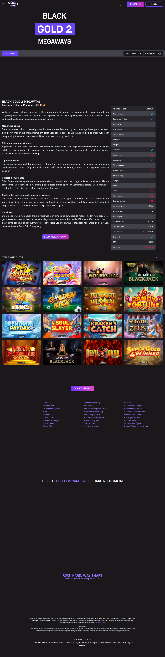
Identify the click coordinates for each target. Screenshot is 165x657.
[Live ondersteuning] (121, 4)
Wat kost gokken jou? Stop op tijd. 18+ (82, 551)
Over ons (47, 403)
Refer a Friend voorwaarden (136, 426)
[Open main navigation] (3, 4)
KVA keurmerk (90, 423)
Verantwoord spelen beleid (95, 408)
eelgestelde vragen (133, 405)
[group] (10, 53)
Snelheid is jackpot (51, 420)
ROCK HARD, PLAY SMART (82, 548)
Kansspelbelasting (92, 403)
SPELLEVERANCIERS (71, 481)
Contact (127, 403)
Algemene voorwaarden (134, 411)
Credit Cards (48, 417)
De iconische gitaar (51, 408)
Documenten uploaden (134, 414)
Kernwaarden (48, 405)
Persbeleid (88, 405)
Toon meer (159, 258)
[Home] (13, 4)
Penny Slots (48, 426)
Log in (154, 4)
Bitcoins (46, 414)
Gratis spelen (48, 423)
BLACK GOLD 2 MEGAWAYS (55, 237)
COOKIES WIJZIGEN (82, 388)
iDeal (45, 411)
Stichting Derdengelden (94, 417)
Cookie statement (91, 426)
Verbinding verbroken (93, 414)
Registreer (135, 4)
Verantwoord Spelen (133, 423)
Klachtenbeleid (130, 420)
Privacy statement (132, 417)
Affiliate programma (92, 420)
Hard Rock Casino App (93, 411)
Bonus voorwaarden (133, 408)
